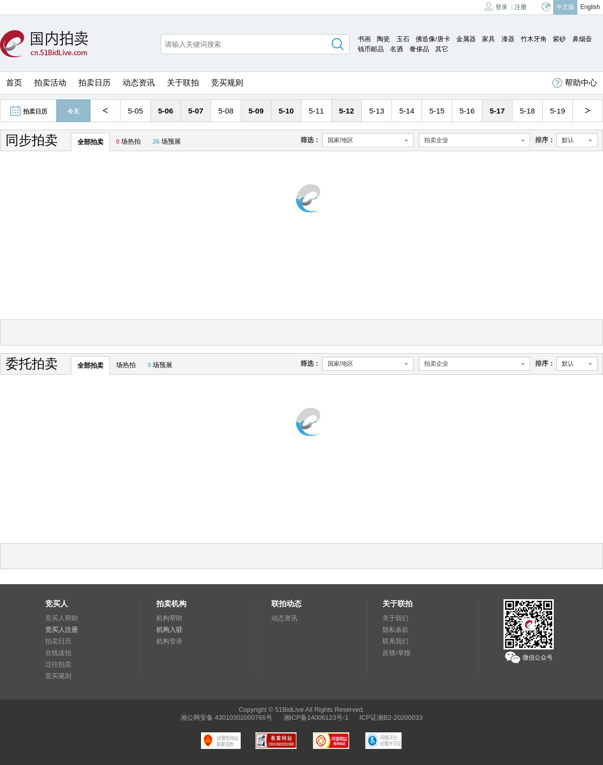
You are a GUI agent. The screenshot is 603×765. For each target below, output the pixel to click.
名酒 (396, 49)
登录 (496, 6)
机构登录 (169, 641)
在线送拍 (58, 653)
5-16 (466, 110)
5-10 (285, 110)
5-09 (255, 110)
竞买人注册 (61, 629)
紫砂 (559, 39)
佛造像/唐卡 (433, 39)
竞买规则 (227, 82)
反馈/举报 (396, 653)
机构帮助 (169, 618)
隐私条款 (395, 629)
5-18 (527, 110)
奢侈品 (419, 49)
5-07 (195, 110)
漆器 (508, 39)
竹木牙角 (534, 39)
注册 (521, 7)
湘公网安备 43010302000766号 (226, 717)
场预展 (167, 141)
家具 (488, 39)
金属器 (466, 39)
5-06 (165, 110)
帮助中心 (574, 83)
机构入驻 (169, 629)
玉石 (403, 39)
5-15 (436, 110)
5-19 (557, 110)
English (590, 7)
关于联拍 (183, 82)
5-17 (497, 110)
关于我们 (395, 618)
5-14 (406, 110)
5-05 (135, 110)
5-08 (225, 110)
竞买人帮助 (61, 618)
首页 (14, 82)
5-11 (316, 110)
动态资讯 (139, 82)
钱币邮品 (371, 49)
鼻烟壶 (582, 39)
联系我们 (395, 641)
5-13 (376, 110)
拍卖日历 (94, 82)
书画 (364, 39)
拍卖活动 (50, 82)
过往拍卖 (58, 664)
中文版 (565, 7)
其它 (441, 49)
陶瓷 (383, 39)
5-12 (346, 110)
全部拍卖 (90, 142)
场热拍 (128, 141)
